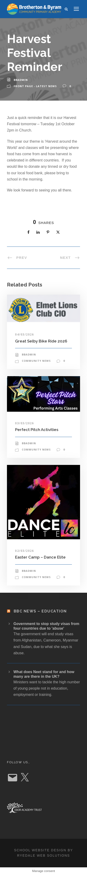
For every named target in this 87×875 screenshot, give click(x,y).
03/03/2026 (24, 423)
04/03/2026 (24, 334)
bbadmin (21, 80)
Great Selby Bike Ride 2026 (41, 341)
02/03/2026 (24, 551)
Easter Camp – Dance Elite (40, 557)
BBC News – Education (40, 611)
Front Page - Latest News (35, 86)
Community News (36, 360)
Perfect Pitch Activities (36, 429)
